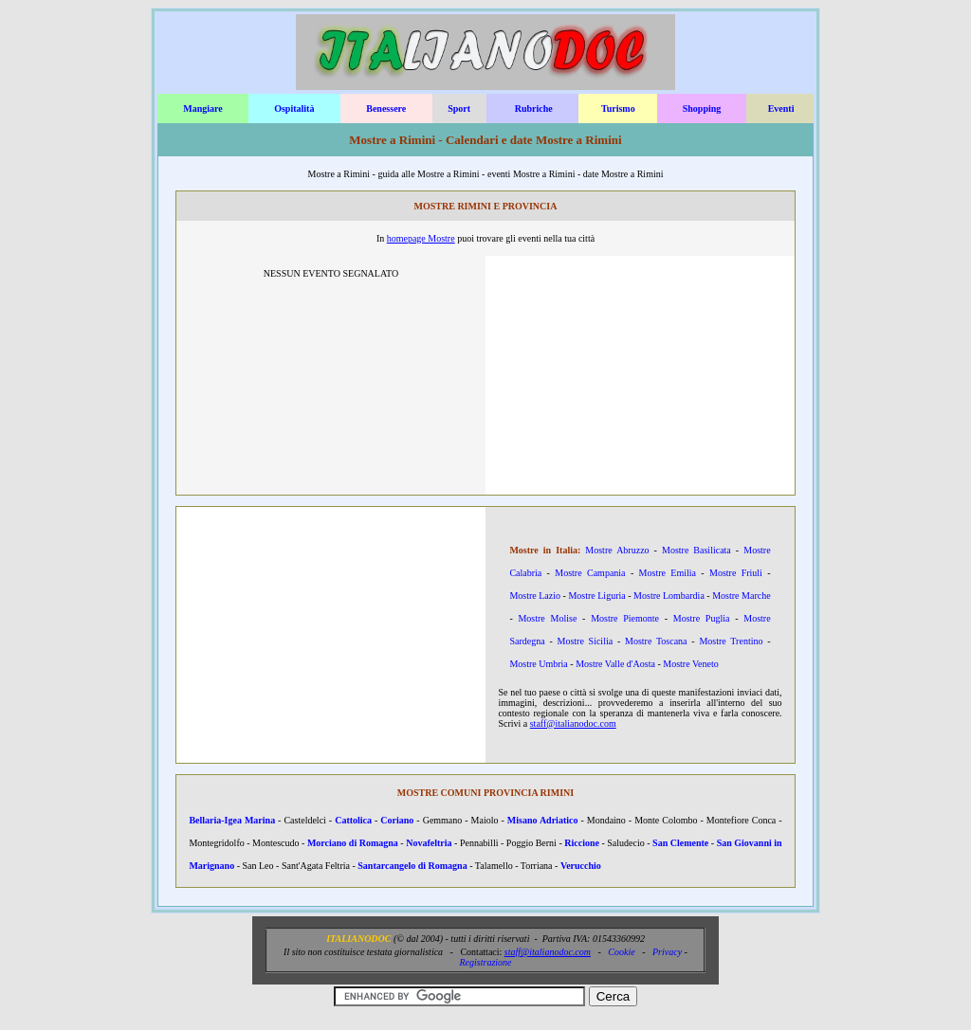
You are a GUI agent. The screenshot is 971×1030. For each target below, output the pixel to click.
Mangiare (202, 108)
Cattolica (353, 820)
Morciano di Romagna (352, 843)
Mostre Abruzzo (617, 550)
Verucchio (580, 865)
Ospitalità (294, 108)
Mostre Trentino (730, 641)
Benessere (386, 108)
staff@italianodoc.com (573, 723)
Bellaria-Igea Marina (232, 820)
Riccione (581, 843)
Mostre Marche (741, 595)
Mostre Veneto (690, 664)
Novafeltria (428, 843)
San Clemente (680, 843)
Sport (459, 108)
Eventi (781, 108)
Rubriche (534, 108)
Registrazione (486, 962)
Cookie (621, 952)
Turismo (618, 108)
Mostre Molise (547, 618)
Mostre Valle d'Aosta (615, 664)
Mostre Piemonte (625, 618)
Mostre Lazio (534, 595)
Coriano (396, 820)
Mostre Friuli (735, 573)
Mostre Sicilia (585, 641)
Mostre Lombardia (669, 595)
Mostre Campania (590, 573)
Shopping (702, 108)
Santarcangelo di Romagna (412, 865)
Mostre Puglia (701, 618)
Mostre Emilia (667, 573)
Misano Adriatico (542, 820)
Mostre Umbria (538, 664)
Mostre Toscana (656, 641)
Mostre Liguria (596, 595)
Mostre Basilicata (696, 550)
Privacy (667, 952)
